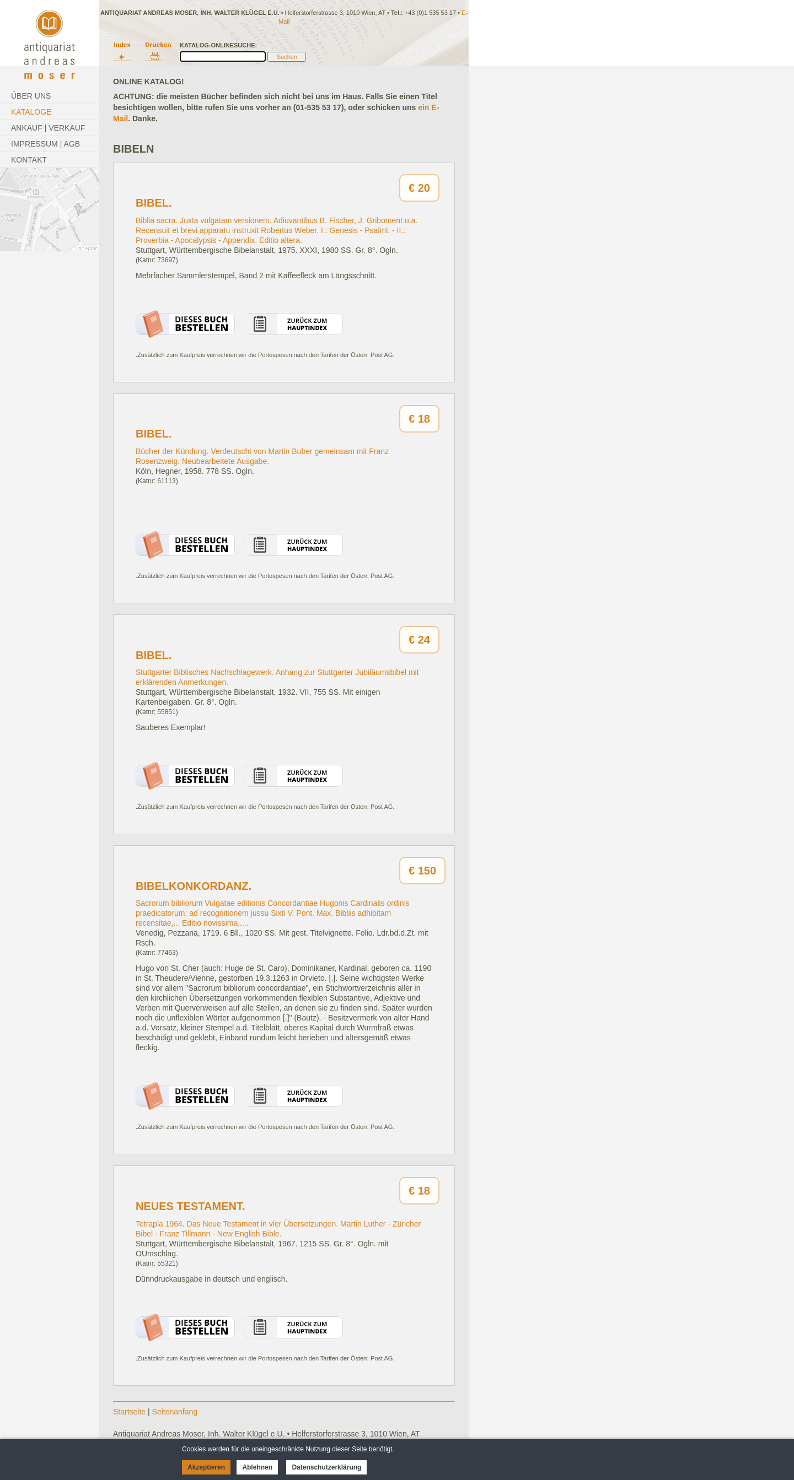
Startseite (129, 1411)
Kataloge (31, 111)
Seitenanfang (175, 1411)
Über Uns (31, 95)
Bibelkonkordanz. (193, 886)
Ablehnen (257, 1467)
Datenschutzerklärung (326, 1467)
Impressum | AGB (45, 143)
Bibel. (154, 203)
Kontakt (29, 159)
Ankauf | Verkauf (48, 127)
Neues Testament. (190, 1206)
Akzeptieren (206, 1467)
